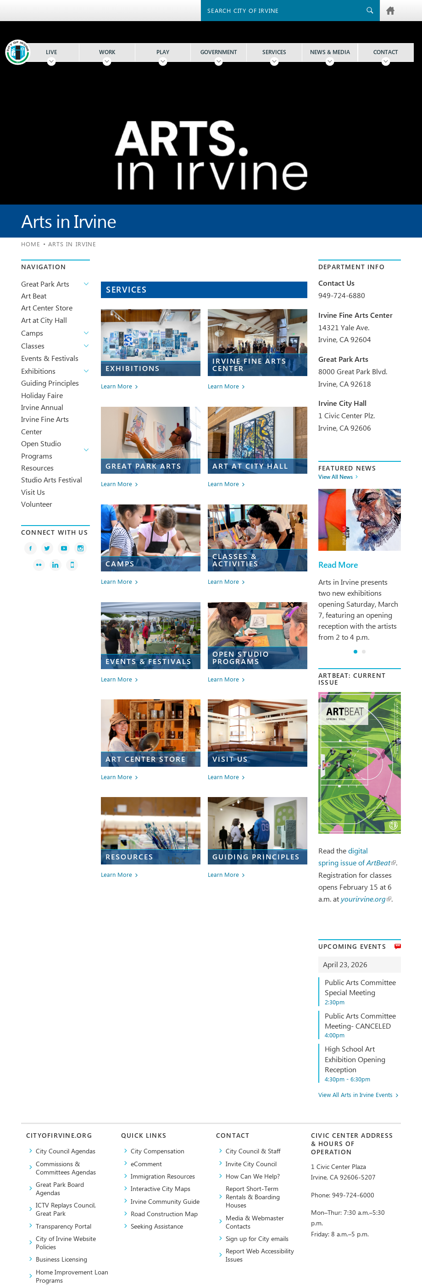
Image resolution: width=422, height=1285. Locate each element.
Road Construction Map (164, 1213)
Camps (32, 333)
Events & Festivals (49, 358)
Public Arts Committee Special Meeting (363, 991)
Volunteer (36, 504)
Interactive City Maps (160, 1188)
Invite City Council (251, 1163)
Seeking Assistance (157, 1225)
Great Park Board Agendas (60, 1188)
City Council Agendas (65, 1150)
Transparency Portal (63, 1225)
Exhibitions (38, 371)
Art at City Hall (44, 320)
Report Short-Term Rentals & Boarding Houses (253, 1196)
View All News (335, 477)
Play (162, 52)
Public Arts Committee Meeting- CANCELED (363, 1025)
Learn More (116, 386)
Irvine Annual (42, 407)
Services (274, 52)
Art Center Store (46, 307)
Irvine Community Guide (165, 1201)
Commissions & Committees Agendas (66, 1167)
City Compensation (157, 1150)
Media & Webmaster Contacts (255, 1221)
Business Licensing (61, 1258)
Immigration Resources (163, 1175)
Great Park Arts (45, 283)
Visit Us (33, 492)
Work (107, 52)
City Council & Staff (253, 1150)
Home (30, 244)
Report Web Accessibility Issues (260, 1254)
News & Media (330, 52)
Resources (37, 467)
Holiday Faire (42, 395)
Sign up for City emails (257, 1238)
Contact (385, 52)
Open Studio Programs (41, 449)
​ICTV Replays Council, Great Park (66, 1209)
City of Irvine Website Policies (66, 1242)
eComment (146, 1163)
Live (51, 52)
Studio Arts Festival (51, 479)
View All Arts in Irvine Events (355, 1095)
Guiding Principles (50, 383)
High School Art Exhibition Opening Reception (363, 1063)
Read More (338, 564)
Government (218, 52)
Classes (32, 345)
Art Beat (33, 295)
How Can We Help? (253, 1175)
